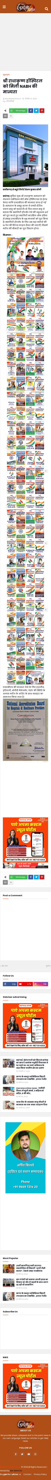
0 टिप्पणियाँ (10, 101)
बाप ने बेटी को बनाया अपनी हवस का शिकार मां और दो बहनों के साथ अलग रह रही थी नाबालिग (32, 1282)
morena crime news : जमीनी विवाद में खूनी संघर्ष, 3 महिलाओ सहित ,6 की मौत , (30, 1091)
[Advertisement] (25, 42)
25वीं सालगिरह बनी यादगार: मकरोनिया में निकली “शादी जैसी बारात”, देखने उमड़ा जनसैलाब (30, 1268)
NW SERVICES (16, 1470)
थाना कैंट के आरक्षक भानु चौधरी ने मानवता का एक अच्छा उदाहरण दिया (31, 1103)
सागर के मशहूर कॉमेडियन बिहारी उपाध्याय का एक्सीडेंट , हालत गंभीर (31, 1078)
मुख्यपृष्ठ (6, 75)
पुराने (48, 966)
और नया (4, 966)
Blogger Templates (9, 1474)
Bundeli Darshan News (10, 1467)
